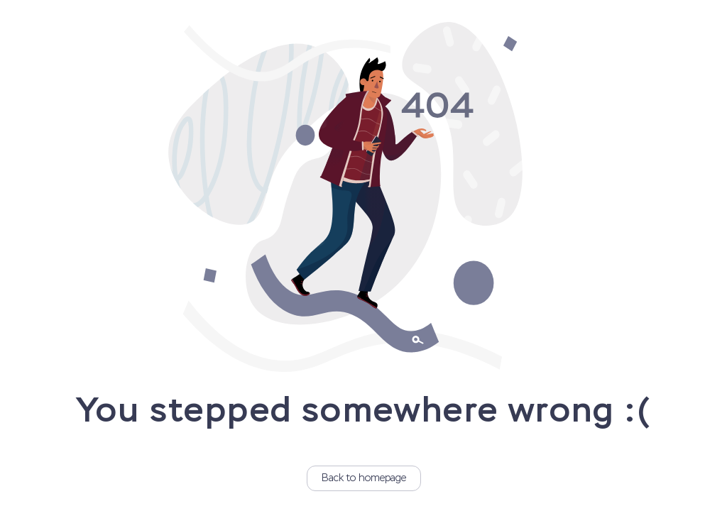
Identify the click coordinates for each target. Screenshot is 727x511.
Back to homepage (364, 478)
